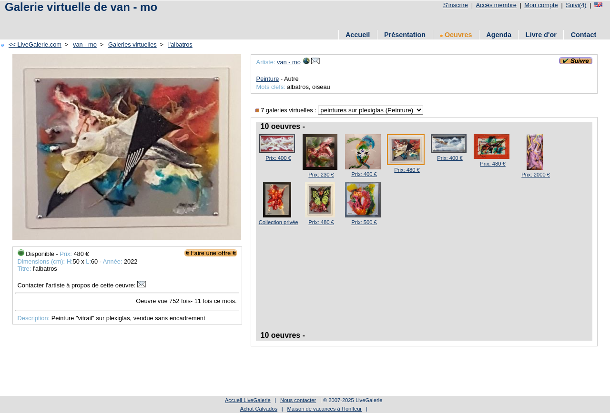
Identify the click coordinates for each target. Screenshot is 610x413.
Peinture (267, 78)
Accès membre (496, 5)
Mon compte (541, 5)
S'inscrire (455, 5)
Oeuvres (456, 35)
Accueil (358, 35)
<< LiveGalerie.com (35, 44)
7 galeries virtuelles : (286, 110)
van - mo (85, 44)
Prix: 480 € (406, 170)
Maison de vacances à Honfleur (324, 409)
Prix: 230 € (321, 174)
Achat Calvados (258, 409)
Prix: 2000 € (535, 174)
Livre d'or (541, 35)
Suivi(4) (576, 5)
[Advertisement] (175, 20)
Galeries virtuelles (132, 44)
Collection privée (278, 222)
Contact (584, 35)
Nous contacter (298, 400)
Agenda (498, 35)
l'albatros (180, 44)
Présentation (405, 35)
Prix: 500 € (363, 222)
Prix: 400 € (278, 158)
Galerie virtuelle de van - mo (81, 6)
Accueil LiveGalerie (248, 400)
